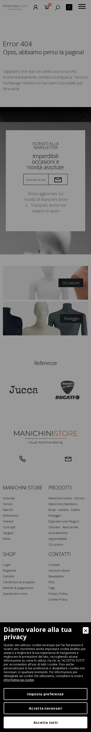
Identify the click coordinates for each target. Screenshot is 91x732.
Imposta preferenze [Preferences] (45, 694)
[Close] (86, 630)
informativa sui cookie (19, 680)
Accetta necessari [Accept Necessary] (45, 708)
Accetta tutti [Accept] (45, 722)
